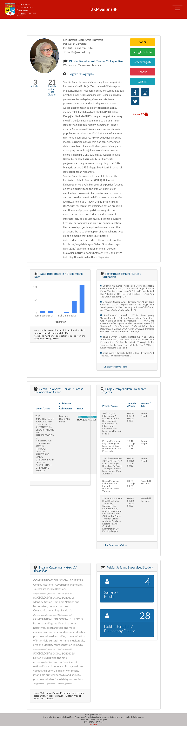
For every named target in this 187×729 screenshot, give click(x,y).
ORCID (143, 81)
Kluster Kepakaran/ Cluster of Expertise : (96, 61)
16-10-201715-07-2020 (131, 444)
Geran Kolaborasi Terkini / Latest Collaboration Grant (58, 390)
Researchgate (142, 62)
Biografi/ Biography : (81, 74)
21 (52, 82)
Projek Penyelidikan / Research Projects (123, 390)
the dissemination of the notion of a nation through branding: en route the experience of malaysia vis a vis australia (112, 466)
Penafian (93, 725)
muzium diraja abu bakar (64, 419)
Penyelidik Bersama (146, 482)
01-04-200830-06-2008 (131, 462)
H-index (35, 86)
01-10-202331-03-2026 (131, 502)
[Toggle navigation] (177, 9)
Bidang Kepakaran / (55, 568)
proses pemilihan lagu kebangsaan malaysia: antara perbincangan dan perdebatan (111, 445)
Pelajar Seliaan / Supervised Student (129, 567)
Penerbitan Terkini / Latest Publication (121, 275)
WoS (142, 42)
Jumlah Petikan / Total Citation (52, 90)
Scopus (142, 72)
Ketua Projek (144, 414)
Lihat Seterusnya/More (115, 366)
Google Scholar (142, 52)
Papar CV (140, 114)
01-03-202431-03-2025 (131, 484)
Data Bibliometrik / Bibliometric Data (58, 275)
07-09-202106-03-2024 (131, 417)
